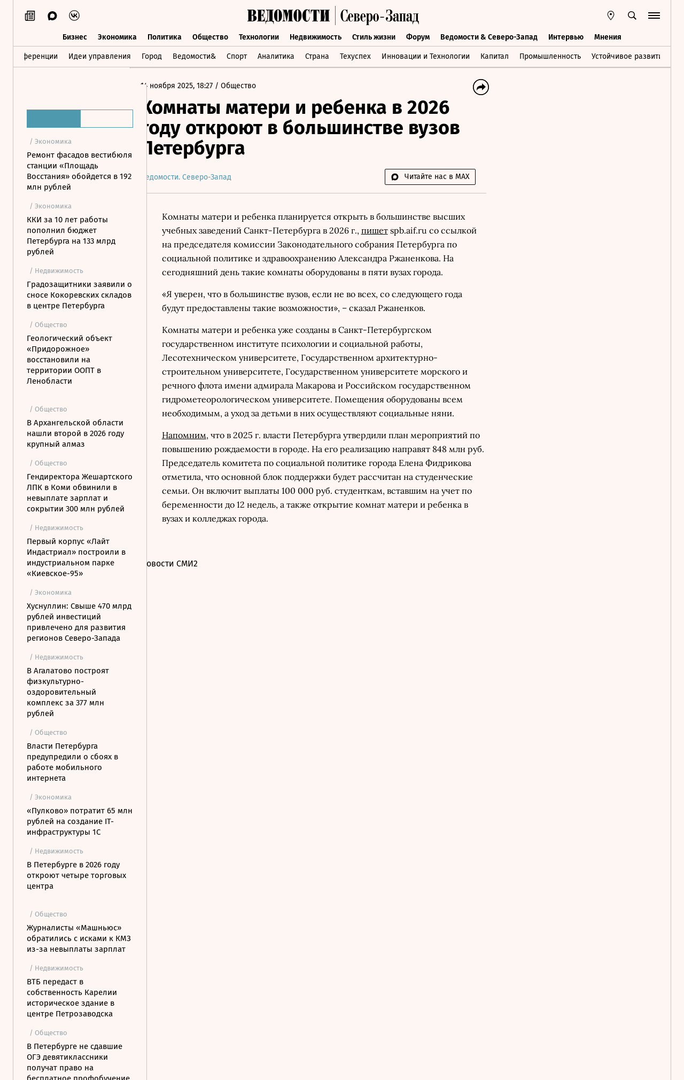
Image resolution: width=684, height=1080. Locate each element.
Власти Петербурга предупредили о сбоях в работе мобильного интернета (72, 762)
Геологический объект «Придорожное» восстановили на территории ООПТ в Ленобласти (69, 359)
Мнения (607, 36)
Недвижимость (315, 36)
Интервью (566, 36)
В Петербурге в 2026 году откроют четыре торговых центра (76, 875)
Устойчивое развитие (629, 55)
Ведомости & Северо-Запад (489, 36)
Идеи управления (99, 55)
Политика (164, 36)
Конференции (33, 55)
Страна (317, 55)
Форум (418, 36)
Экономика (117, 36)
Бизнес (75, 36)
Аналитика (276, 55)
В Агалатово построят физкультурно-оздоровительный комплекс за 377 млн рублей (68, 692)
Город (152, 55)
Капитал (494, 55)
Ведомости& (194, 55)
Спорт (237, 55)
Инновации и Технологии (426, 55)
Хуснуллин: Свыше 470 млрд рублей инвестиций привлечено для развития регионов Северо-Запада (79, 622)
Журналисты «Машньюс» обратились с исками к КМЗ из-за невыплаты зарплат (79, 938)
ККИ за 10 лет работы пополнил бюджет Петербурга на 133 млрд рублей (71, 236)
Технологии (259, 36)
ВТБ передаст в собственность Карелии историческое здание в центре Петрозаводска (72, 998)
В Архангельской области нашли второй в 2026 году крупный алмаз (75, 433)
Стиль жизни (373, 36)
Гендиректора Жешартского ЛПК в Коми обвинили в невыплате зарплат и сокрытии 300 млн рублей (80, 493)
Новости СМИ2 (186, 591)
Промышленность (550, 55)
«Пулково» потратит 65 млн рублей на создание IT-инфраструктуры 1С (80, 821)
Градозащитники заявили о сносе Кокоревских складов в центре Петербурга (79, 294)
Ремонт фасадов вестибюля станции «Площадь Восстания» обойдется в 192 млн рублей (79, 171)
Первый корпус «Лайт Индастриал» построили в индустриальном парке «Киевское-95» (76, 557)
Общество (210, 36)
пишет (391, 230)
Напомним (201, 462)
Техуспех (355, 55)
